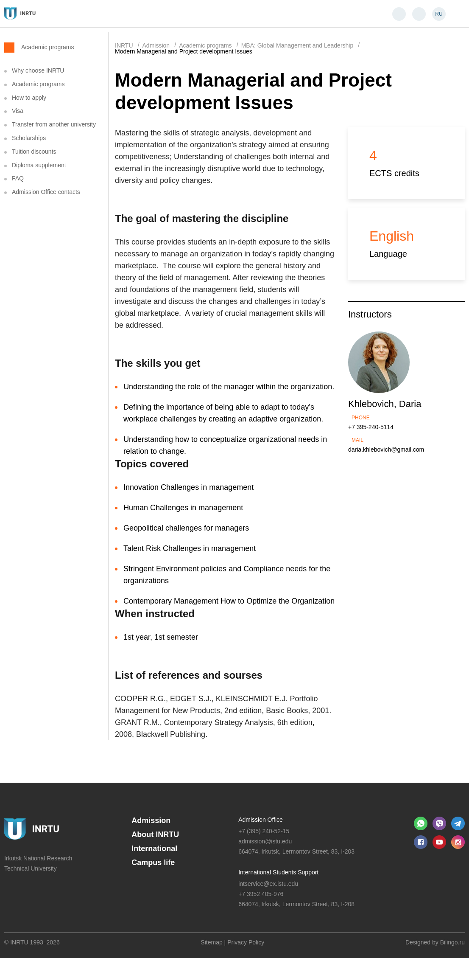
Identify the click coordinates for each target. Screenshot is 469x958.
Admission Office (260, 820)
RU (438, 14)
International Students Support (278, 872)
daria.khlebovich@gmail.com (386, 449)
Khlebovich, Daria (384, 404)
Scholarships (29, 138)
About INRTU (155, 834)
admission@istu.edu (265, 841)
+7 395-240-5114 (371, 427)
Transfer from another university (54, 124)
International (154, 848)
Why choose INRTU (38, 70)
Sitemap (211, 942)
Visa (17, 110)
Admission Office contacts (46, 191)
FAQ (18, 178)
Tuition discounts (34, 151)
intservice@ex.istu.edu (268, 883)
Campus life (153, 862)
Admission (150, 820)
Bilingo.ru (452, 942)
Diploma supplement (39, 165)
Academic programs (47, 47)
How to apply (29, 97)
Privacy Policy (245, 942)
